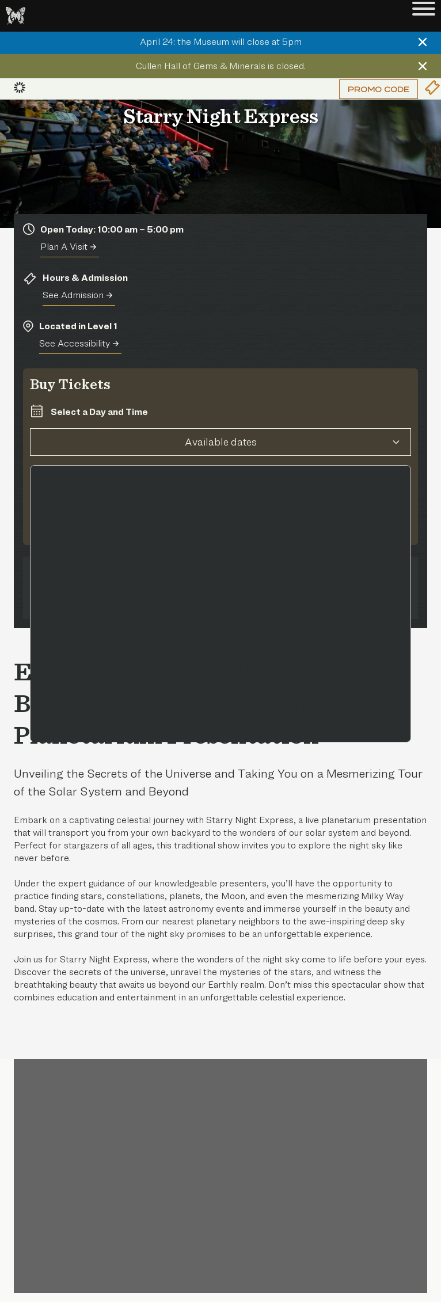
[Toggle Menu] (423, 16)
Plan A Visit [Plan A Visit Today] (68, 246)
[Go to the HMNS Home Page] (15, 16)
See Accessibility (79, 343)
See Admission (77, 295)
